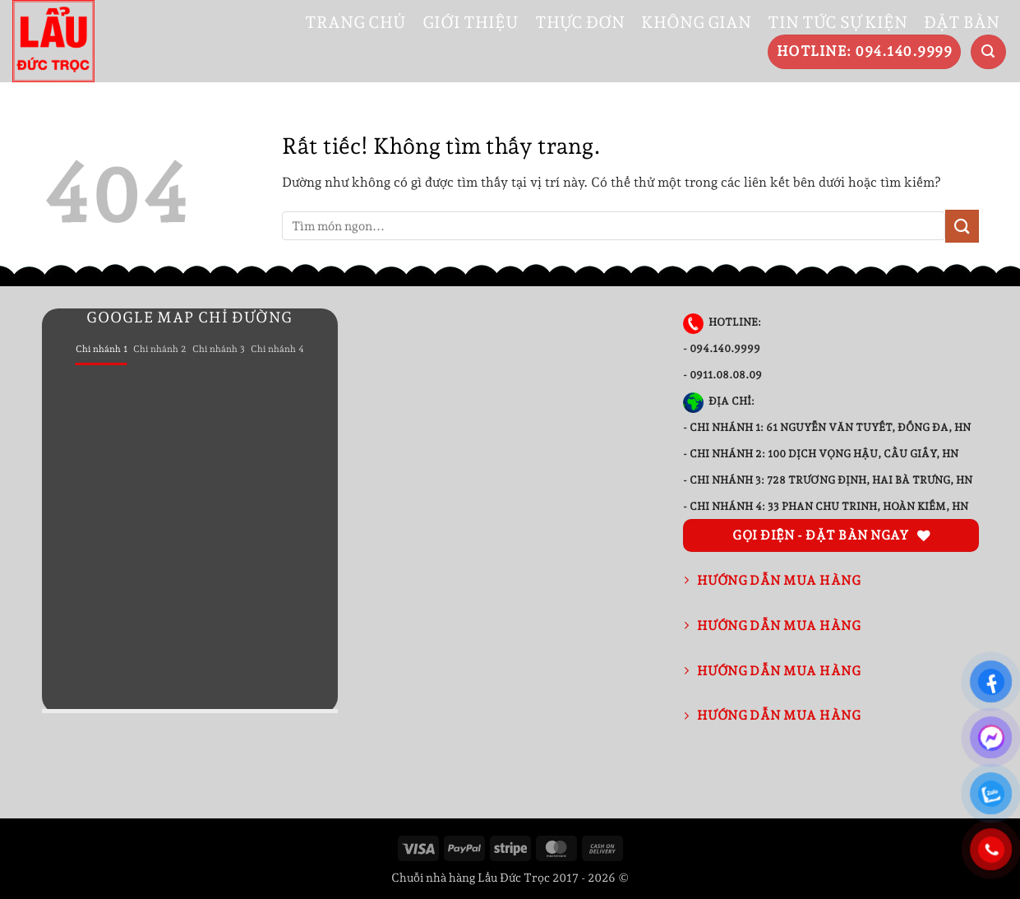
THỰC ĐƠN (580, 22)
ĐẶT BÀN (961, 22)
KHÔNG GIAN (696, 22)
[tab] (101, 349)
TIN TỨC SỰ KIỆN (837, 22)
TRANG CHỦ (355, 22)
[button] (988, 52)
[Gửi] (961, 226)
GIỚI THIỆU (470, 22)
